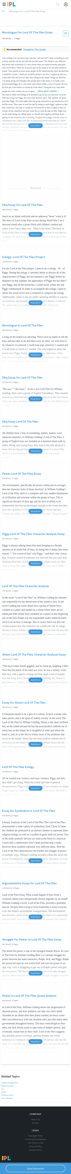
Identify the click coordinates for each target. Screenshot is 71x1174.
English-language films (9, 1083)
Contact (35, 1123)
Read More (35, 234)
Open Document (35, 1168)
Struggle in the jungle (34, 49)
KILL (3, 1089)
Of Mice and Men (7, 1095)
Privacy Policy (35, 1146)
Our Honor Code (35, 1142)
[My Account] (67, 4)
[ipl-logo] (11, 5)
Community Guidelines (35, 1139)
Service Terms (35, 1150)
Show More (35, 125)
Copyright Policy (35, 1135)
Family (3, 1092)
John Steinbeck (7, 1098)
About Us (35, 1119)
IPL (3, 11)
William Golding (7, 1086)
